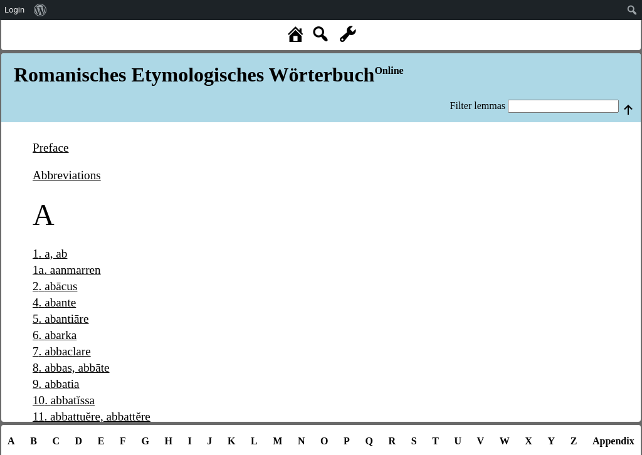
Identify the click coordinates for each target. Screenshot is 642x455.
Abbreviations (67, 175)
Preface (51, 147)
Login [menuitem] (14, 9)
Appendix (613, 441)
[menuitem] (40, 10)
